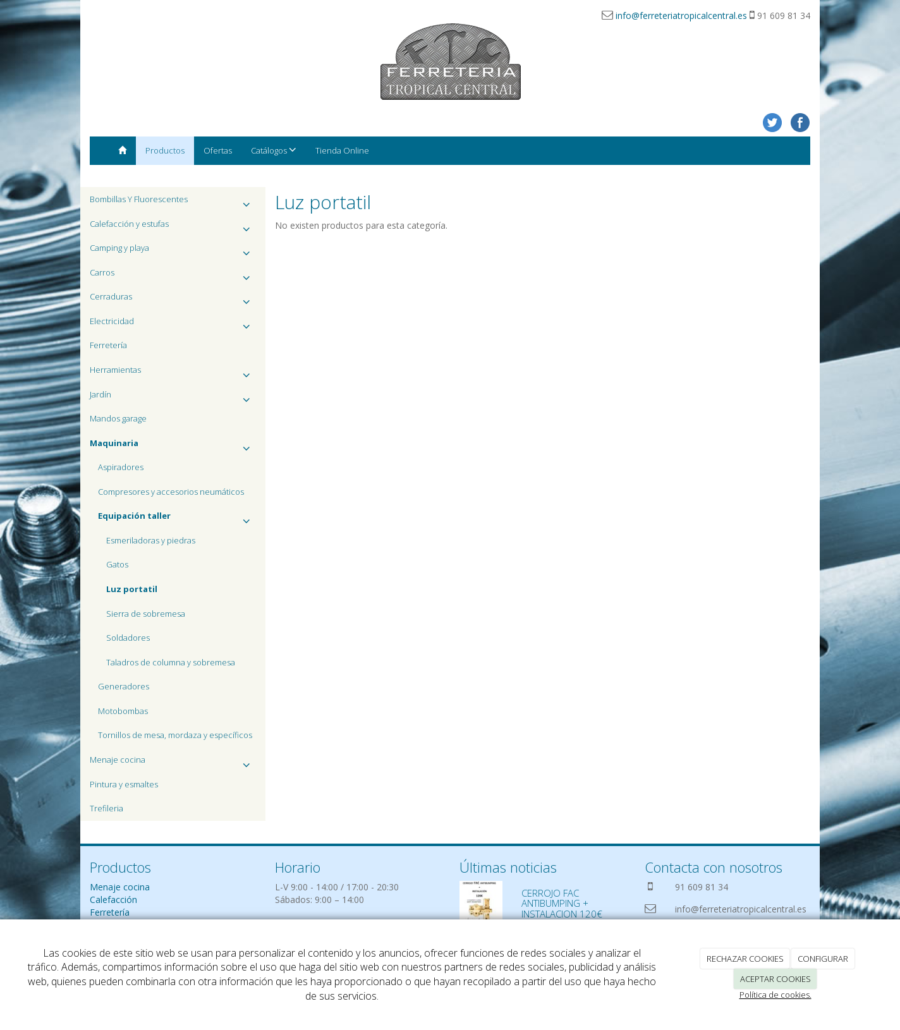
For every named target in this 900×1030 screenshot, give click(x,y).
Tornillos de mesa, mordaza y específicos (175, 735)
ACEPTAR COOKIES (775, 979)
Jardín (173, 398)
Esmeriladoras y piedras (150, 540)
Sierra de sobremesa (145, 613)
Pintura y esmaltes (124, 784)
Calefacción (113, 900)
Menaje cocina (173, 763)
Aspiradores (120, 467)
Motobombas (123, 711)
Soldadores (128, 637)
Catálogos (273, 150)
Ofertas (218, 150)
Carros (173, 276)
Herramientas (173, 373)
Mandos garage (118, 418)
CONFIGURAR (823, 958)
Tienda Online (342, 150)
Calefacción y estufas (173, 227)
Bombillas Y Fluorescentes (173, 202)
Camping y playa (173, 251)
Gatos (117, 564)
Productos (165, 150)
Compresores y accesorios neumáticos (171, 491)
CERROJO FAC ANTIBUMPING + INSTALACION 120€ (561, 903)
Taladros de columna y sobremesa (170, 662)
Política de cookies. (775, 994)
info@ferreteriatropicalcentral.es (681, 15)
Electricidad (173, 324)
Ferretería (108, 345)
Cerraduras (173, 300)
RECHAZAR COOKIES (745, 958)
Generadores (123, 686)
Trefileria (106, 808)
